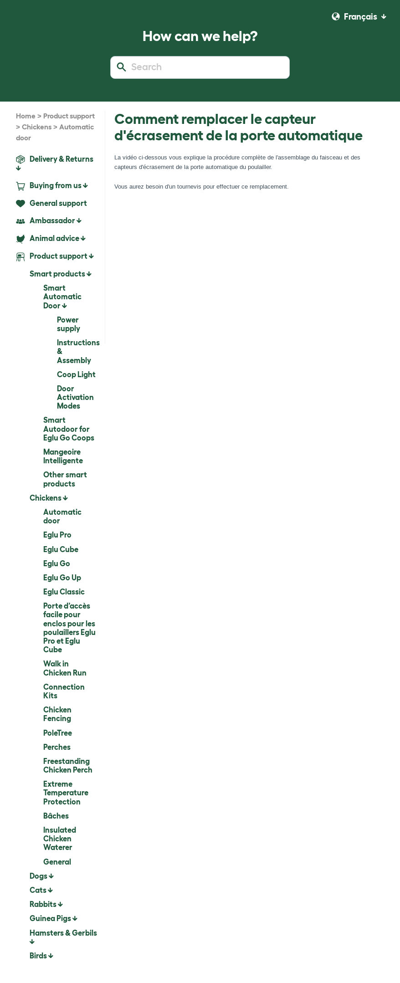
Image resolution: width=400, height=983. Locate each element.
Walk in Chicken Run (65, 668)
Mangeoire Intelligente (63, 456)
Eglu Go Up (62, 577)
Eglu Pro (57, 535)
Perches (57, 747)
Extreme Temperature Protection (65, 792)
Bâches (56, 816)
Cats (41, 890)
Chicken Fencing (57, 714)
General (57, 862)
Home (26, 116)
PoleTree (57, 733)
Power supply (68, 324)
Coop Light (76, 374)
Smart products (61, 274)
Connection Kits (64, 691)
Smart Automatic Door (62, 296)
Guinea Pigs (53, 918)
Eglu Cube (60, 549)
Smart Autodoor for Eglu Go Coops (68, 428)
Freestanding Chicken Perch (67, 765)
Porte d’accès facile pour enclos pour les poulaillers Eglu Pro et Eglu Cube (69, 628)
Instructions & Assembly (77, 351)
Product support (69, 116)
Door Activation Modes (75, 397)
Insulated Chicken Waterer (59, 838)
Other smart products (65, 479)
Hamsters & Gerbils (63, 936)
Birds (41, 956)
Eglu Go (56, 563)
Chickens (36, 127)
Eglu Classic (64, 592)
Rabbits (46, 904)
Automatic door (62, 516)
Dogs (42, 876)
